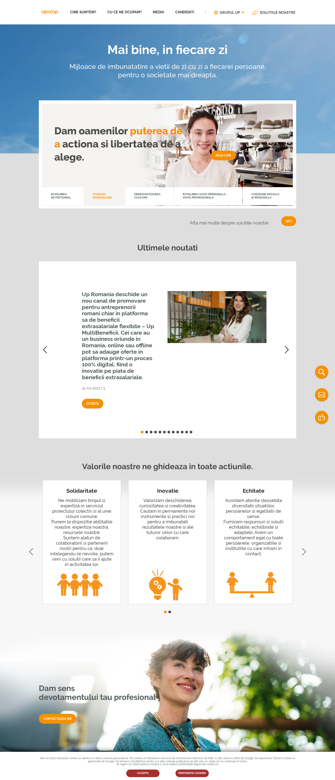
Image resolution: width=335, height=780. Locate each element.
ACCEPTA (143, 773)
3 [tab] (151, 432)
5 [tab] (160, 432)
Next (288, 349)
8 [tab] (173, 432)
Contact (321, 394)
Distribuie (321, 417)
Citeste (92, 403)
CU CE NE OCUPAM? (124, 12)
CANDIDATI (184, 12)
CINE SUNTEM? (83, 12)
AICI (289, 221)
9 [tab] (177, 432)
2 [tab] (146, 432)
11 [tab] (186, 432)
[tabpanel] (167, 349)
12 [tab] (191, 432)
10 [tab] (182, 432)
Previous (46, 349)
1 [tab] (142, 432)
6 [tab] (164, 432)
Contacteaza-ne (57, 718)
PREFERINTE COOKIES (192, 773)
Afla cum (223, 155)
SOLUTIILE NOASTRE (278, 13)
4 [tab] (155, 432)
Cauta (321, 372)
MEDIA (158, 12)
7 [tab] (169, 432)
